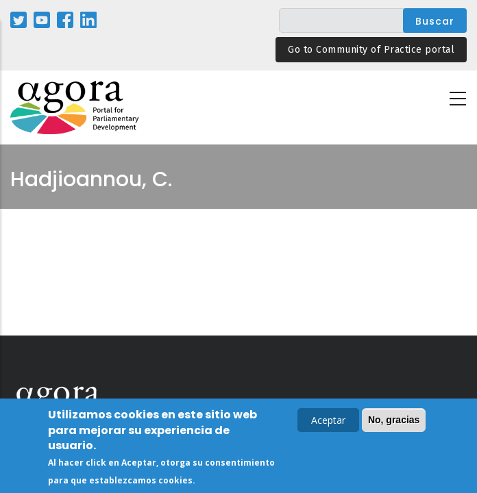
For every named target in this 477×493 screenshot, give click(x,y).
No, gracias (393, 421)
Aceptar (328, 421)
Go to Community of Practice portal (371, 49)
